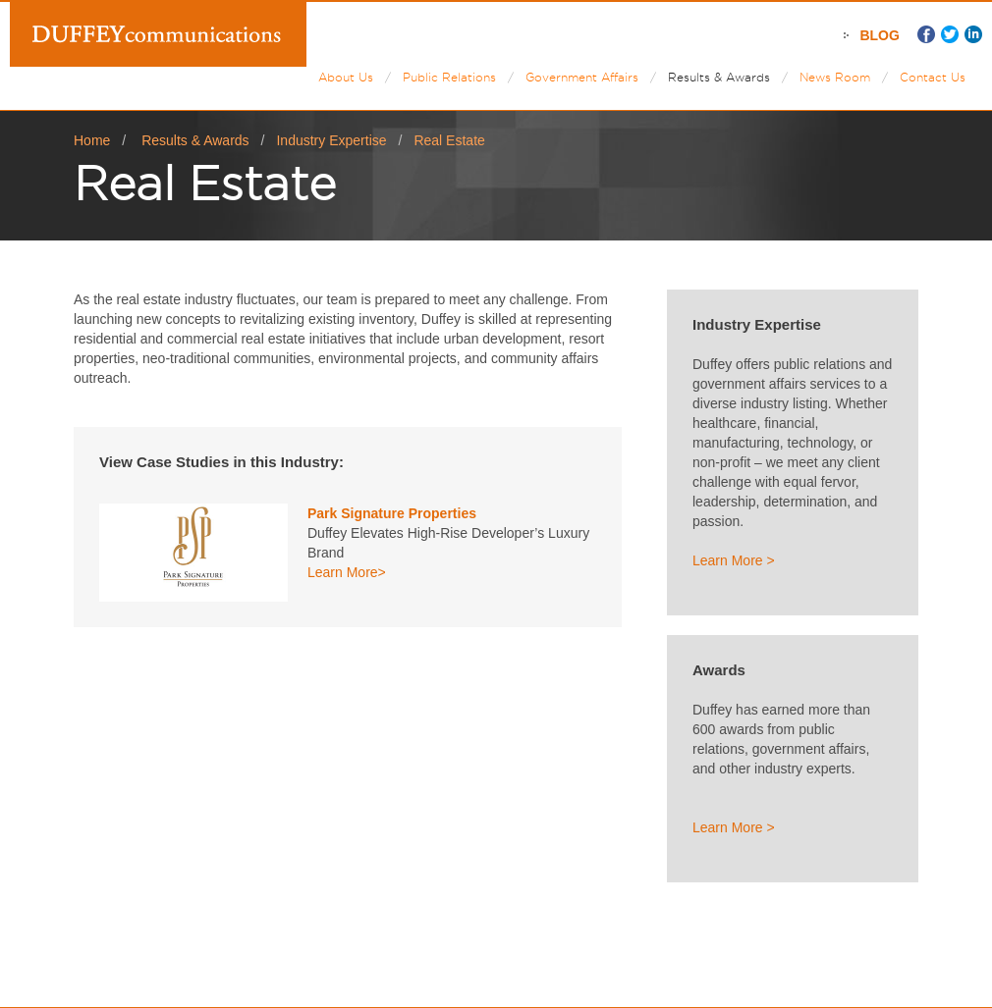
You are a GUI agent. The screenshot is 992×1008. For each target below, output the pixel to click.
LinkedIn (973, 34)
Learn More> (346, 572)
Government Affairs (581, 77)
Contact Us (932, 77)
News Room (834, 77)
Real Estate (448, 140)
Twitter (950, 34)
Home (92, 140)
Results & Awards (719, 77)
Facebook (926, 34)
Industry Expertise (331, 140)
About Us (345, 77)
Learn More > (733, 560)
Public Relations (449, 77)
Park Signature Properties (391, 513)
